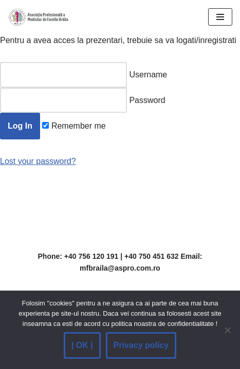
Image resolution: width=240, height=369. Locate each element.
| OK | (82, 345)
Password (82, 100)
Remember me (73, 125)
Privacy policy (141, 345)
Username (83, 75)
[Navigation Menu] (220, 17)
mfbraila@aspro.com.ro (120, 268)
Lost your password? (38, 161)
